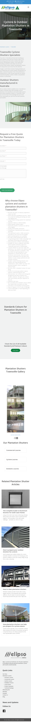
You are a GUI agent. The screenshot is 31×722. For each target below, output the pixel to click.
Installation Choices (9, 662)
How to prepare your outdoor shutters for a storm (13, 531)
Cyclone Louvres (12, 439)
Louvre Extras (8, 664)
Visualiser (5, 673)
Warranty (5, 671)
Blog (4, 676)
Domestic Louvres (12, 449)
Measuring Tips (6, 669)
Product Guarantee (19, 3)
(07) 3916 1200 (10, 1)
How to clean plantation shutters (14, 569)
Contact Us (5, 675)
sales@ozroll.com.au (20, 1)
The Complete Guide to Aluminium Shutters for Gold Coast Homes (15, 491)
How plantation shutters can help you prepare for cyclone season (15, 605)
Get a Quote (10, 3)
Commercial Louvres (13, 430)
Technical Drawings (9, 668)
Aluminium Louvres (7, 655)
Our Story (5, 654)
